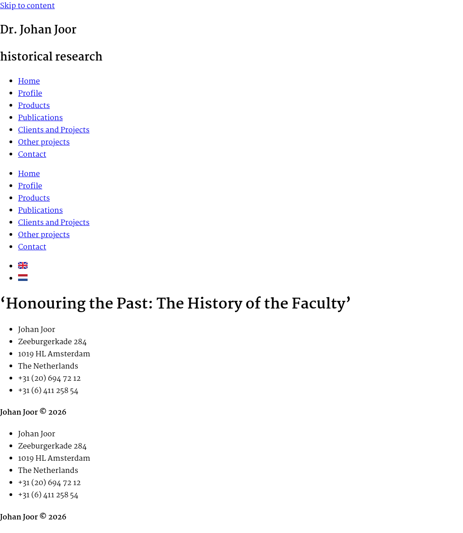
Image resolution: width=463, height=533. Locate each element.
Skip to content (27, 6)
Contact (32, 155)
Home (29, 81)
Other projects (44, 142)
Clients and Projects (54, 130)
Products (34, 106)
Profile (30, 94)
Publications (40, 118)
